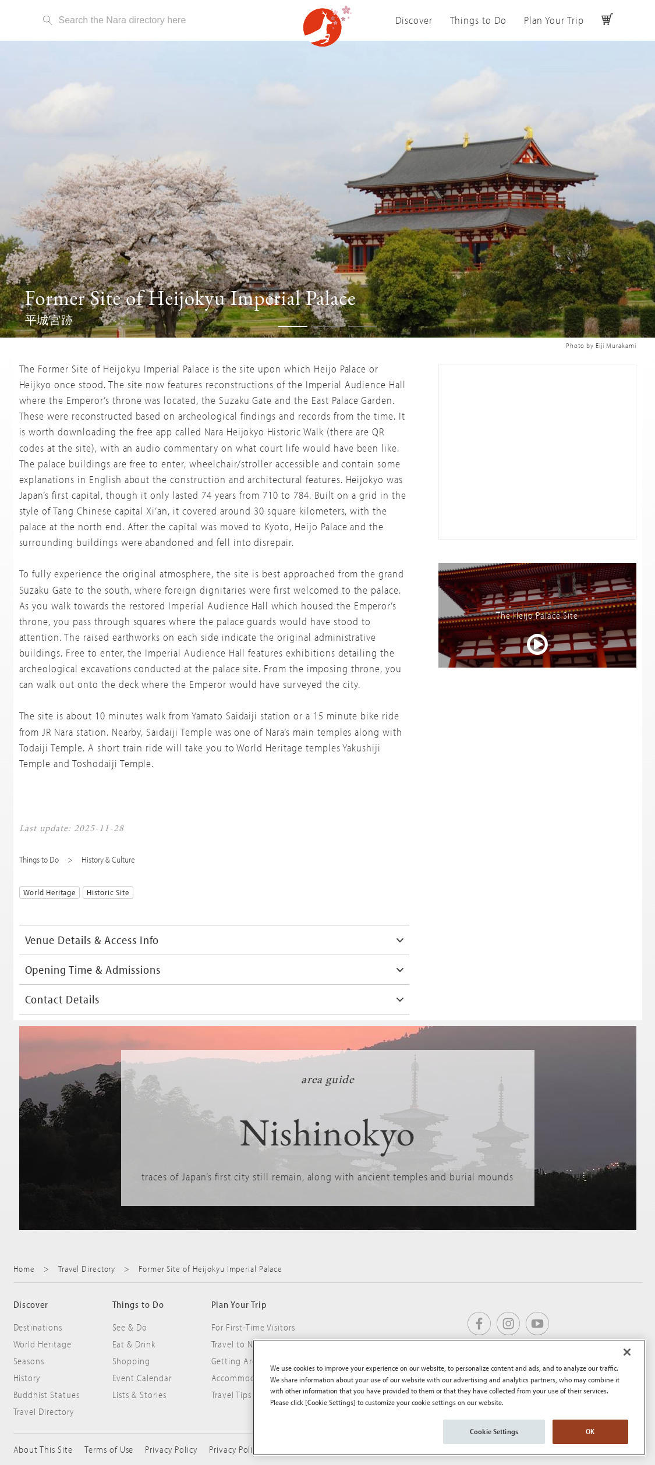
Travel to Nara (238, 1344)
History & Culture (108, 859)
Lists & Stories (139, 1394)
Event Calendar (142, 1378)
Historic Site (108, 892)
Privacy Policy (171, 1449)
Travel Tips (231, 1394)
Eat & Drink (134, 1344)
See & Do (130, 1327)
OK (590, 1431)
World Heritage (49, 892)
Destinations (38, 1327)
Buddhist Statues (46, 1394)
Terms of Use (109, 1449)
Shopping (131, 1361)
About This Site (43, 1449)
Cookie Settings (494, 1431)
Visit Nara (328, 26)
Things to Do (478, 20)
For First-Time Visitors (253, 1327)
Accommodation (244, 1378)
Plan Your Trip (553, 20)
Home (24, 1268)
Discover (414, 20)
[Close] (627, 1352)
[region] (449, 1397)
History (27, 1378)
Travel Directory (86, 1268)
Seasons (29, 1361)
